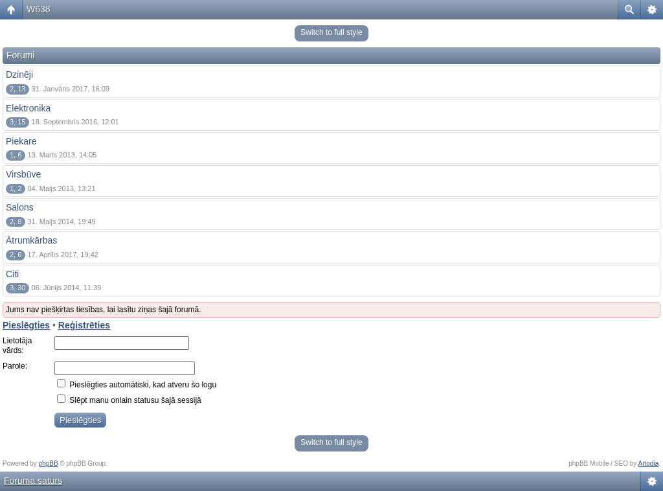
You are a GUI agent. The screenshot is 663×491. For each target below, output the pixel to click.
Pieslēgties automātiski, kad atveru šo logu (136, 384)
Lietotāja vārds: (17, 346)
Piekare (21, 141)
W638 (39, 9)
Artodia (648, 463)
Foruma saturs (33, 480)
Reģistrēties (84, 325)
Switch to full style (331, 32)
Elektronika (28, 108)
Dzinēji (19, 74)
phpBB (48, 463)
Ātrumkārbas (31, 240)
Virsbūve (23, 174)
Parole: (15, 366)
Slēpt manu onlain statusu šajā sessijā (129, 400)
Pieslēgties (26, 325)
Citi (12, 274)
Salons (20, 207)
